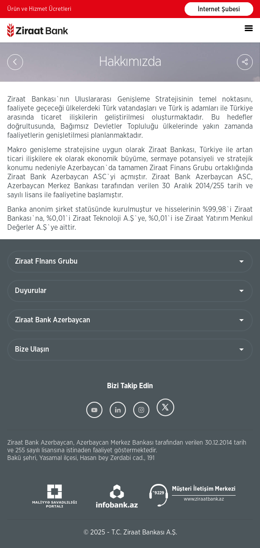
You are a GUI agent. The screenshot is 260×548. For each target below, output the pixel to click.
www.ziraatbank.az (204, 499)
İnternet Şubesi (219, 9)
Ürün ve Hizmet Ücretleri (39, 9)
